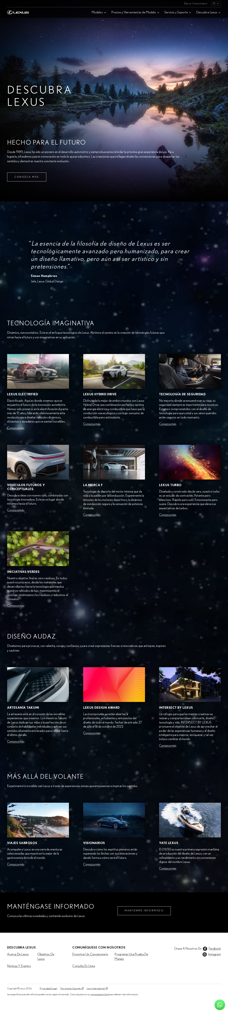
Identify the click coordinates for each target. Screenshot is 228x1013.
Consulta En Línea (83, 966)
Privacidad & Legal (48, 988)
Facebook (215, 948)
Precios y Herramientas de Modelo (133, 12)
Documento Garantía (70, 988)
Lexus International (96, 988)
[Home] (18, 4)
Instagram (214, 954)
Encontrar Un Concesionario (90, 954)
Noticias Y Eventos (19, 966)
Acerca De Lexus (18, 954)
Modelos (97, 12)
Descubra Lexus (206, 12)
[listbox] (216, 3)
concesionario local (100, 994)
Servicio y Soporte (176, 12)
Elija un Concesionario (195, 3)
